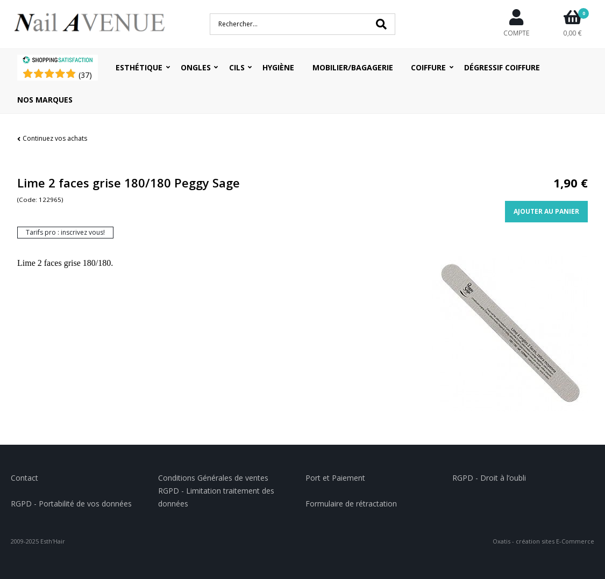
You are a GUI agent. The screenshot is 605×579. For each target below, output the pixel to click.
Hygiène (278, 67)
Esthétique (139, 67)
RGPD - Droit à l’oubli (489, 478)
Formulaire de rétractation (351, 503)
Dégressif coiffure (502, 67)
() (85, 75)
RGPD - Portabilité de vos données (71, 503)
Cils (237, 67)
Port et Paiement (335, 478)
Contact (24, 478)
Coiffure (428, 67)
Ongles (196, 67)
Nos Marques (45, 100)
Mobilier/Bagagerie (352, 67)
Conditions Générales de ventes (213, 478)
